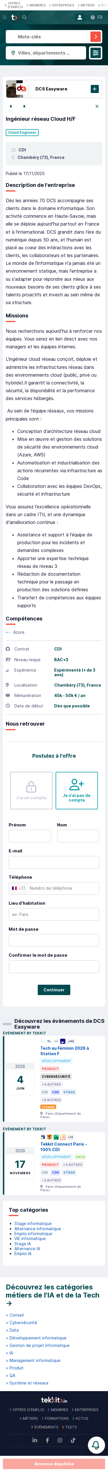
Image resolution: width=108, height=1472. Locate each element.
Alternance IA (27, 1248)
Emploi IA (22, 1253)
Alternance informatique (37, 1228)
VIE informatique (30, 1238)
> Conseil (15, 1315)
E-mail (15, 850)
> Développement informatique (36, 1338)
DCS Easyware (51, 89)
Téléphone (20, 877)
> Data (12, 1330)
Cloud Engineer (22, 132)
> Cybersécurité (21, 1322)
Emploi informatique (33, 1233)
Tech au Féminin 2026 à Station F (64, 1051)
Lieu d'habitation (27, 903)
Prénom (17, 824)
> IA (9, 1353)
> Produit (15, 1368)
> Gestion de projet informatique (38, 1345)
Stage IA (22, 1243)
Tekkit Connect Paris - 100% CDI (63, 1147)
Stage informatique (33, 1223)
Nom (62, 824)
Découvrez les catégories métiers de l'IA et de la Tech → (52, 1295)
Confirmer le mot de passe (38, 955)
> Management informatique (33, 1360)
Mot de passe (24, 929)
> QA (10, 1375)
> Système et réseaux (27, 1383)
